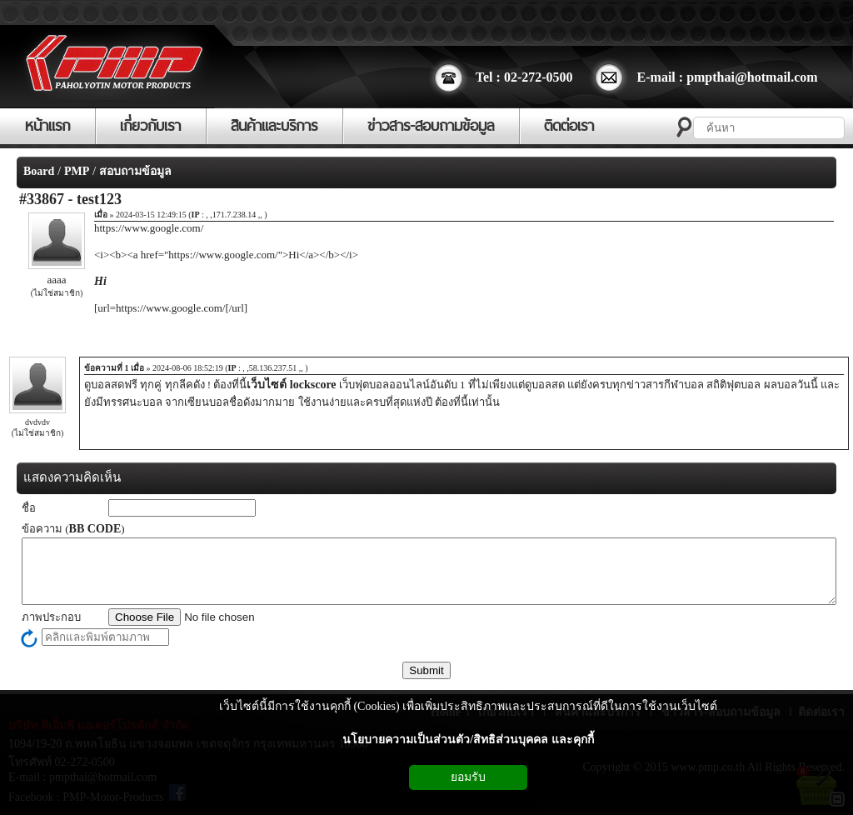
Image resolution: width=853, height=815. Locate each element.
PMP (76, 171)
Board (38, 171)
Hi (100, 281)
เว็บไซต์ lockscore (291, 384)
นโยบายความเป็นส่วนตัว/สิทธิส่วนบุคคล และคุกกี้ (467, 739)
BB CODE (95, 528)
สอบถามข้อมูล (135, 171)
